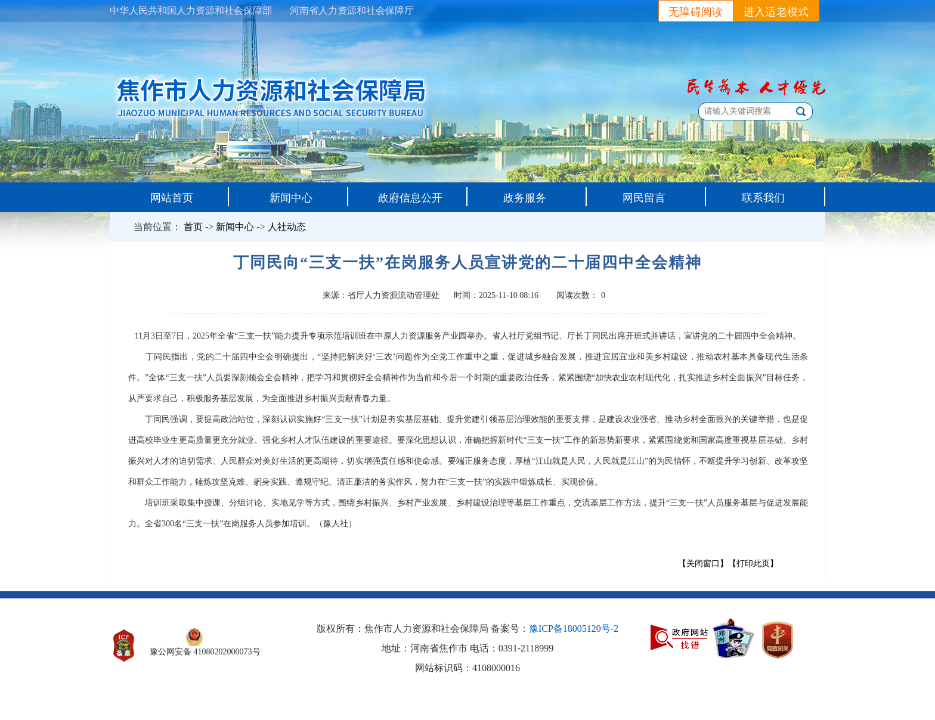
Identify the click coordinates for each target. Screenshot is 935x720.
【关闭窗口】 (703, 563)
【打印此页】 (753, 563)
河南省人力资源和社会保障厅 (352, 10)
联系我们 (763, 198)
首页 (193, 227)
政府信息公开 (410, 198)
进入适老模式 (776, 12)
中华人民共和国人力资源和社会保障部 (191, 10)
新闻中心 (291, 198)
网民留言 (644, 198)
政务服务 (524, 198)
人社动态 (287, 227)
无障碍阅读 (695, 12)
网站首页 (171, 198)
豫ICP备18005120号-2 (573, 628)
